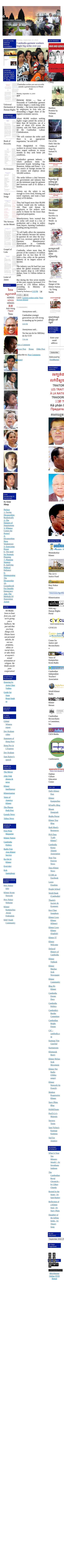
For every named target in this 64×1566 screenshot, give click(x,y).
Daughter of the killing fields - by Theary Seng (54, 1221)
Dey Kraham (9, 753)
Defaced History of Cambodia (54, 952)
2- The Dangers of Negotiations (9, 523)
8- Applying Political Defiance (8, 567)
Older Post (40, 349)
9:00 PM (25, 324)
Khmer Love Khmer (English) (54, 930)
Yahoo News (9, 818)
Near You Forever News (53, 861)
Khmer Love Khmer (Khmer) (54, 920)
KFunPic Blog (54, 805)
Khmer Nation (9, 838)
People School (54, 889)
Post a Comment (23, 345)
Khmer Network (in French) (54, 1085)
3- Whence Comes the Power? (8, 530)
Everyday (7, 866)
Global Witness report (8, 724)
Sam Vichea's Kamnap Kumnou (54, 1131)
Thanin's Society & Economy (53, 903)
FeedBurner (54, 360)
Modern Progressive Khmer (54, 1095)
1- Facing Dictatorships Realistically (9, 515)
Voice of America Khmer (8, 800)
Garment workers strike (30, 298)
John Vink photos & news (8, 779)
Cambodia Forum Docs (53, 996)
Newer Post (21, 349)
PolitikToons (54, 1109)
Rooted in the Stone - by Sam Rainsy (54, 1194)
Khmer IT (53, 938)
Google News (9, 814)
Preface (7, 510)
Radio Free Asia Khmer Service (9, 852)
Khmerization (9, 793)
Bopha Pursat (54, 816)
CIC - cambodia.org (54, 1034)
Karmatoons (53, 1048)
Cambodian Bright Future (53, 1023)
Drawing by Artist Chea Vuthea (9, 685)
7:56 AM (25, 339)
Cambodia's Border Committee (54, 1013)
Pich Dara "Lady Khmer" (53, 837)
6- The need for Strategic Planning (9, 554)
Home (31, 349)
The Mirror (8, 772)
